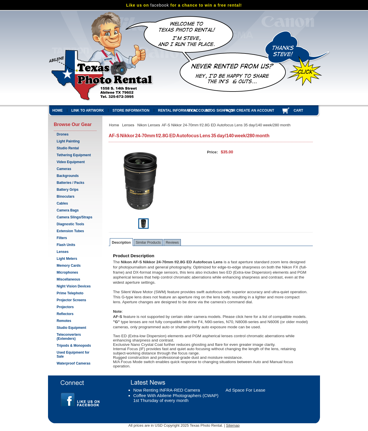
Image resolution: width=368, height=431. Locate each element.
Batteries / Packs (70, 183)
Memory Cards (68, 266)
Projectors (65, 307)
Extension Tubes (70, 231)
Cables (62, 203)
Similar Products (148, 243)
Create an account (255, 110)
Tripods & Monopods (74, 346)
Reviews (172, 243)
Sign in (222, 110)
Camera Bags (68, 210)
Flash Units (66, 245)
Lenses (62, 252)
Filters (62, 238)
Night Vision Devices (74, 286)
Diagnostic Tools (70, 224)
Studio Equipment (71, 328)
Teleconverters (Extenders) (69, 337)
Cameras (64, 169)
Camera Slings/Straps (74, 217)
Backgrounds (68, 176)
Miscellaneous (68, 279)
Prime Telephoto (70, 293)
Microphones (67, 272)
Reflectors (65, 314)
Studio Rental (68, 148)
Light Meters (67, 259)
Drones (62, 134)
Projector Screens (71, 300)
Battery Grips (67, 190)
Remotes (64, 321)
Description (121, 243)
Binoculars (65, 196)
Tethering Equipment (74, 155)
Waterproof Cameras (74, 363)
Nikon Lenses (148, 125)
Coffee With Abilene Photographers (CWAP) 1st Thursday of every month (175, 398)
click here (244, 316)
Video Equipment (71, 162)
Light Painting (68, 141)
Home (114, 125)
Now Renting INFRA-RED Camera (166, 390)
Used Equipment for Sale (73, 354)
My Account (199, 110)
